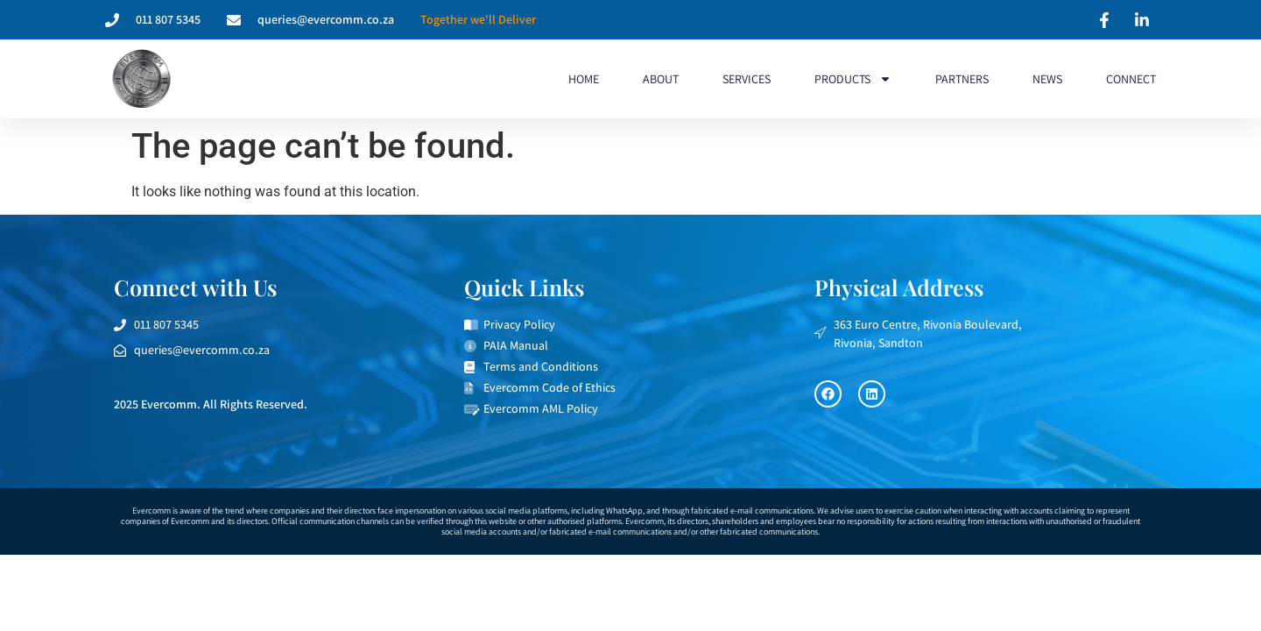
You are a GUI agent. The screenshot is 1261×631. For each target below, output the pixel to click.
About (661, 79)
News (1047, 79)
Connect (1131, 79)
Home (583, 79)
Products (852, 79)
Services (746, 79)
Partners (962, 79)
